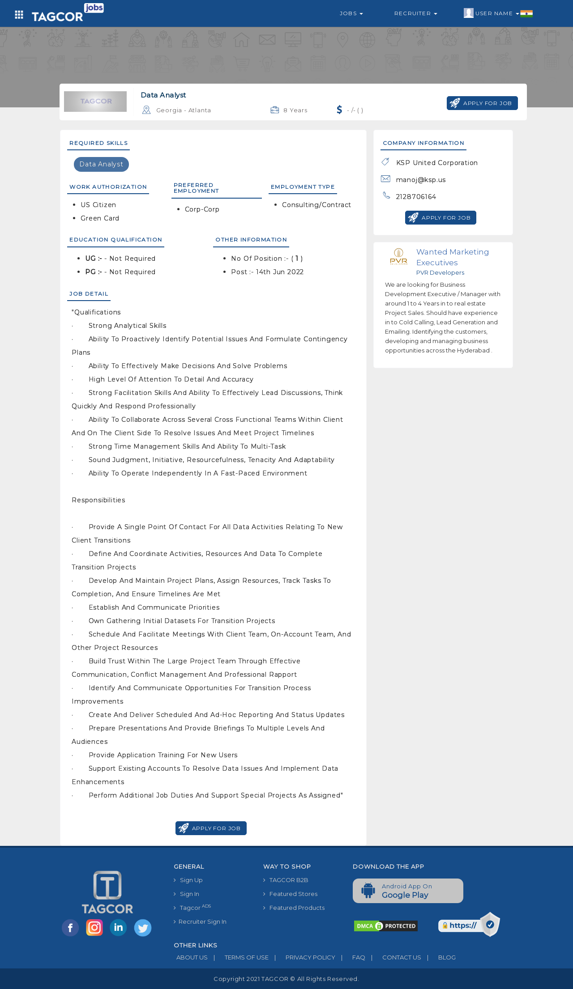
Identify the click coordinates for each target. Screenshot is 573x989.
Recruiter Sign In (200, 921)
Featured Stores (290, 893)
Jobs (351, 13)
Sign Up (188, 879)
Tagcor (192, 907)
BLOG (438, 957)
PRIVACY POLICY (302, 957)
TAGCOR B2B (285, 879)
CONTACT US (393, 957)
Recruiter (415, 13)
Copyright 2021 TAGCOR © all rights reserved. (286, 978)
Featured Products (294, 907)
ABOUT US (191, 957)
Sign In (186, 893)
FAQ (350, 957)
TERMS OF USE (238, 957)
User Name (498, 13)
